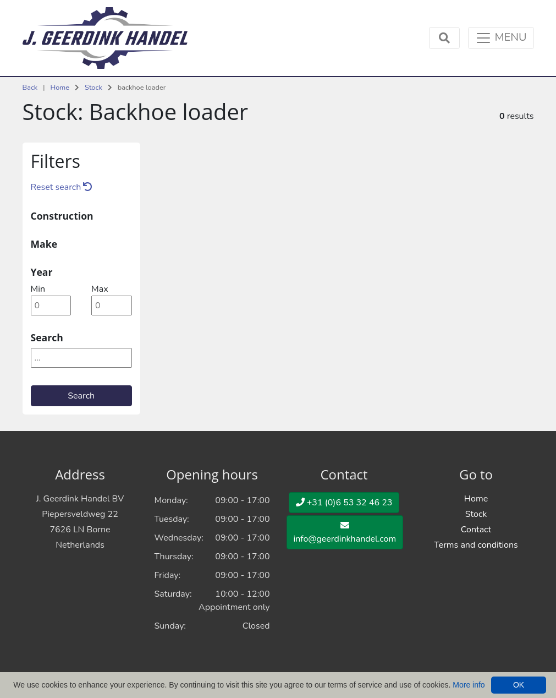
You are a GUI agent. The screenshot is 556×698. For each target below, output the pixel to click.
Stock (93, 87)
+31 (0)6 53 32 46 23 (344, 503)
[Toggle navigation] (500, 38)
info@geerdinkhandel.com (345, 533)
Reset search (61, 187)
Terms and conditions (476, 545)
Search (81, 396)
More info (469, 684)
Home (59, 87)
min (38, 289)
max (99, 289)
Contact (476, 530)
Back (30, 87)
